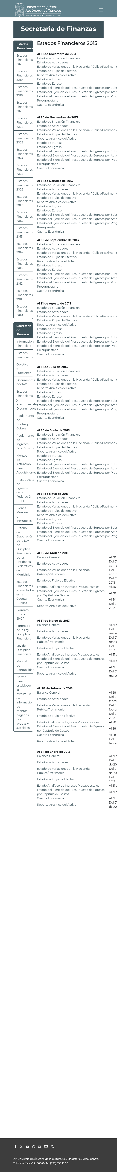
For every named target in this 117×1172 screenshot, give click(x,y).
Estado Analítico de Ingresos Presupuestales (68, 587)
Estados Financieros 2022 (24, 122)
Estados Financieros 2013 (24, 264)
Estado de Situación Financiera (59, 58)
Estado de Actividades (52, 62)
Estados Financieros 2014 (24, 248)
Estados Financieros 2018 (24, 91)
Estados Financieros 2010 (24, 311)
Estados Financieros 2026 (24, 185)
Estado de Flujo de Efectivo (56, 580)
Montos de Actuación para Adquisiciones (26, 464)
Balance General (48, 557)
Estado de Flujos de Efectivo (57, 71)
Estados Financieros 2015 (24, 232)
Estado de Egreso (49, 83)
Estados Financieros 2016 (24, 217)
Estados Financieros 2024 (24, 154)
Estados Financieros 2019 (24, 75)
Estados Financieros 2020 (24, 60)
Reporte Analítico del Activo (56, 75)
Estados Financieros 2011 (24, 295)
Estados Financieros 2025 (24, 170)
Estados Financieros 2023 (24, 138)
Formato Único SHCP (22, 614)
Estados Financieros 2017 (24, 201)
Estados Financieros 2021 (24, 107)
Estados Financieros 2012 (24, 279)
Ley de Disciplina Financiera (23, 650)
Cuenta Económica (50, 104)
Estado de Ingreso (50, 79)
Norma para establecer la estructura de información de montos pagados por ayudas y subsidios (25, 702)
